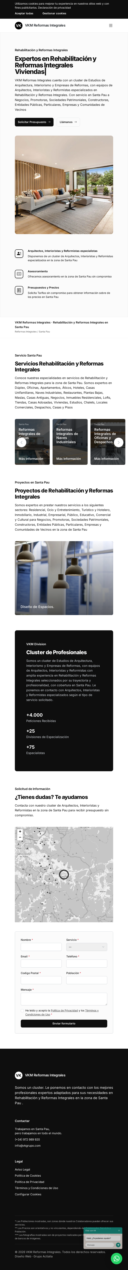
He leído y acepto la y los (62, 1012)
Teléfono (72, 956)
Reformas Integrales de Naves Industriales (67, 436)
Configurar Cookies (28, 1194)
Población (73, 973)
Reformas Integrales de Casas (29, 434)
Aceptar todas (24, 13)
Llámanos (68, 122)
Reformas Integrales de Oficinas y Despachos (105, 436)
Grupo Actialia (43, 1256)
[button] (118, 442)
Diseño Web (23, 1256)
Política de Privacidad (64, 1010)
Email (25, 956)
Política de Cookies (28, 1175)
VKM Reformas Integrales (40, 25)
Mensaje (27, 989)
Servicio (72, 939)
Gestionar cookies (54, 13)
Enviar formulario (64, 1023)
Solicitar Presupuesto (34, 122)
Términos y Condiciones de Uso (36, 1188)
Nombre (27, 939)
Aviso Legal (22, 1169)
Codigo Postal (31, 973)
